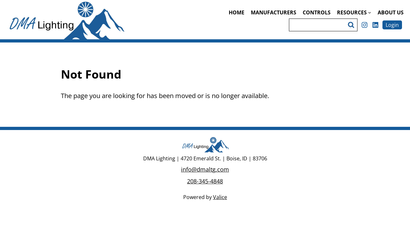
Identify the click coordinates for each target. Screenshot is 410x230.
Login (392, 24)
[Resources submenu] (369, 12)
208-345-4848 (205, 181)
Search (352, 24)
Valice (220, 197)
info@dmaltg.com (205, 169)
